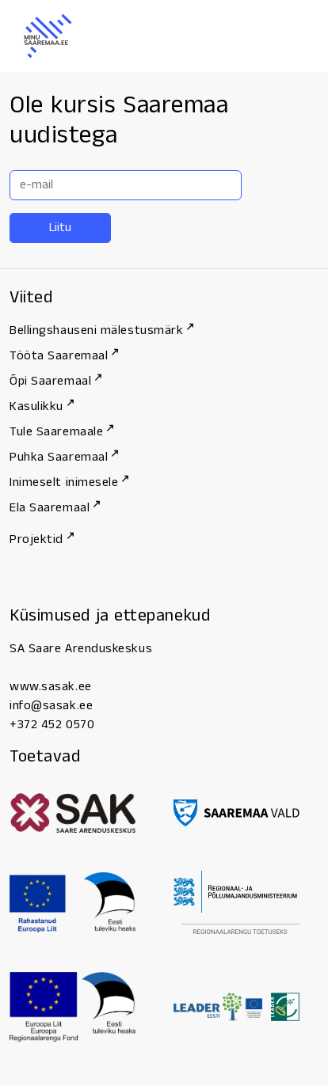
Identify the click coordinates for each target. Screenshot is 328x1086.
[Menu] (288, 36)
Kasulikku (42, 406)
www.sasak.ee (51, 687)
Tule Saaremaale (61, 432)
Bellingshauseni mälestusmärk (101, 330)
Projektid (42, 539)
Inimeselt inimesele (69, 482)
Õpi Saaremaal (55, 381)
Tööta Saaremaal (64, 356)
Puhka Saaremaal (64, 457)
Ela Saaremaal (55, 508)
